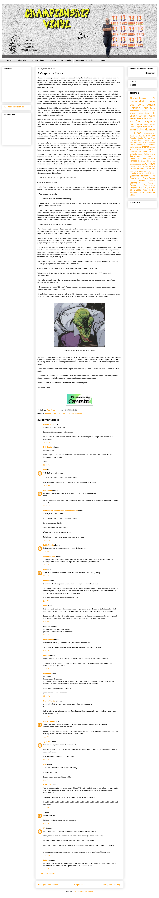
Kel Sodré (47, 785)
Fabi (45, 470)
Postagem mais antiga (112, 885)
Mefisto (146, 154)
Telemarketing (149, 185)
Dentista (142, 136)
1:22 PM (46, 565)
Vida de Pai (149, 190)
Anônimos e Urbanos (147, 111)
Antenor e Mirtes (136, 113)
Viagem (147, 187)
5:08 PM (46, 651)
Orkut (146, 166)
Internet (145, 147)
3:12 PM (46, 635)
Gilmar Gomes (49, 721)
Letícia (45, 860)
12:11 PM (46, 465)
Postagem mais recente (47, 885)
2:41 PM (46, 807)
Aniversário (134, 111)
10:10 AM (46, 669)
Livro (140, 152)
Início (9, 60)
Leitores (133, 151)
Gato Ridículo (143, 142)
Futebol (141, 140)
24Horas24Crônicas (138, 98)
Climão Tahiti (48, 424)
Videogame (133, 192)
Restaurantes (145, 176)
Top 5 (141, 187)
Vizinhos (133, 195)
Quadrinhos (134, 176)
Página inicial (80, 885)
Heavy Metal (136, 144)
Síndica (152, 181)
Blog (138, 121)
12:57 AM (46, 869)
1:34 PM (46, 576)
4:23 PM (46, 760)
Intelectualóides (135, 147)
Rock (145, 178)
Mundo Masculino (138, 159)
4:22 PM (46, 737)
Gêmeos (152, 142)
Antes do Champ (51, 413)
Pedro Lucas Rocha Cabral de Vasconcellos (60, 511)
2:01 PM (46, 601)
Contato (102, 60)
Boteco (139, 124)
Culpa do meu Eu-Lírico (67, 413)
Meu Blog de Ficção (84, 60)
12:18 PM (46, 485)
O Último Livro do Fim (137, 166)
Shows (142, 181)
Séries (132, 181)
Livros (53, 60)
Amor (152, 108)
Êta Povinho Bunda (142, 137)
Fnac (153, 138)
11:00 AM (46, 696)
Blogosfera (150, 121)
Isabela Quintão (49, 701)
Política (132, 171)
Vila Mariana (147, 192)
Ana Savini (47, 490)
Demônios (133, 136)
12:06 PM (46, 442)
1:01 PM (46, 551)
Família (147, 138)
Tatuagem (151, 183)
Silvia (45, 606)
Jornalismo (150, 149)
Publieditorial (150, 173)
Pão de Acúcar (139, 169)
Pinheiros (150, 169)
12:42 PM (46, 540)
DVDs (148, 136)
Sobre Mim (21, 60)
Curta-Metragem (150, 133)
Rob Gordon (48, 447)
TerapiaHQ (134, 187)
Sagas (152, 178)
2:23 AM (46, 823)
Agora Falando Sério (142, 106)
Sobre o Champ (38, 60)
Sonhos (142, 183)
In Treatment (149, 144)
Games (152, 140)
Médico (140, 154)
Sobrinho (133, 183)
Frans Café (133, 140)
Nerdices (133, 161)
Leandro (46, 655)
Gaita (147, 140)
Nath (45, 764)
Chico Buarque (135, 127)
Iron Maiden (136, 149)
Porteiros (140, 173)
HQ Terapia (66, 60)
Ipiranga (152, 147)
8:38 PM (46, 780)
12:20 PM (46, 506)
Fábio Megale (48, 545)
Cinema (145, 126)
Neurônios (141, 161)
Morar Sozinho (148, 156)
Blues (132, 124)
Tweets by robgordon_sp (14, 107)
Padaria (152, 166)
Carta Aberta (149, 124)
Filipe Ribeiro (48, 640)
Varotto (46, 581)
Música (151, 158)
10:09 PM (46, 855)
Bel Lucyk (47, 673)
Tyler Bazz (47, 742)
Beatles (133, 118)
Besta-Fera (142, 118)
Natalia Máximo (49, 556)
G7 (44, 828)
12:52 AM (46, 716)
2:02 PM (46, 621)
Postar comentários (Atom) (83, 891)
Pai (131, 169)
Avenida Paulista (147, 116)
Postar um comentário (49, 873)
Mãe (149, 152)
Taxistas (133, 185)
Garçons (133, 142)
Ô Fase (79, 413)
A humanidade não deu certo (142, 101)
